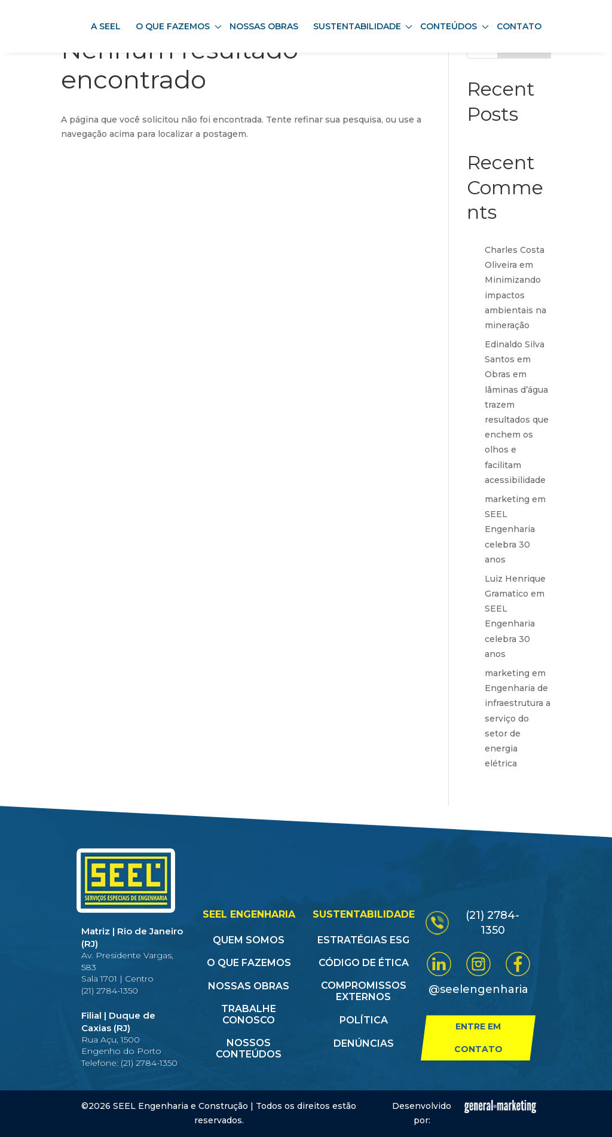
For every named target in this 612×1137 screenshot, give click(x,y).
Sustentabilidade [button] (363, 26)
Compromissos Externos (363, 991)
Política (363, 1020)
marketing (507, 499)
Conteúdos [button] (454, 26)
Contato (519, 26)
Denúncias (363, 1043)
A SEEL (106, 26)
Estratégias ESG (363, 940)
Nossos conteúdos (248, 1048)
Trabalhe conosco (248, 1014)
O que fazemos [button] (179, 26)
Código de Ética (364, 962)
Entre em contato (478, 1038)
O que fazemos (249, 962)
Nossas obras (264, 26)
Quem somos (248, 940)
